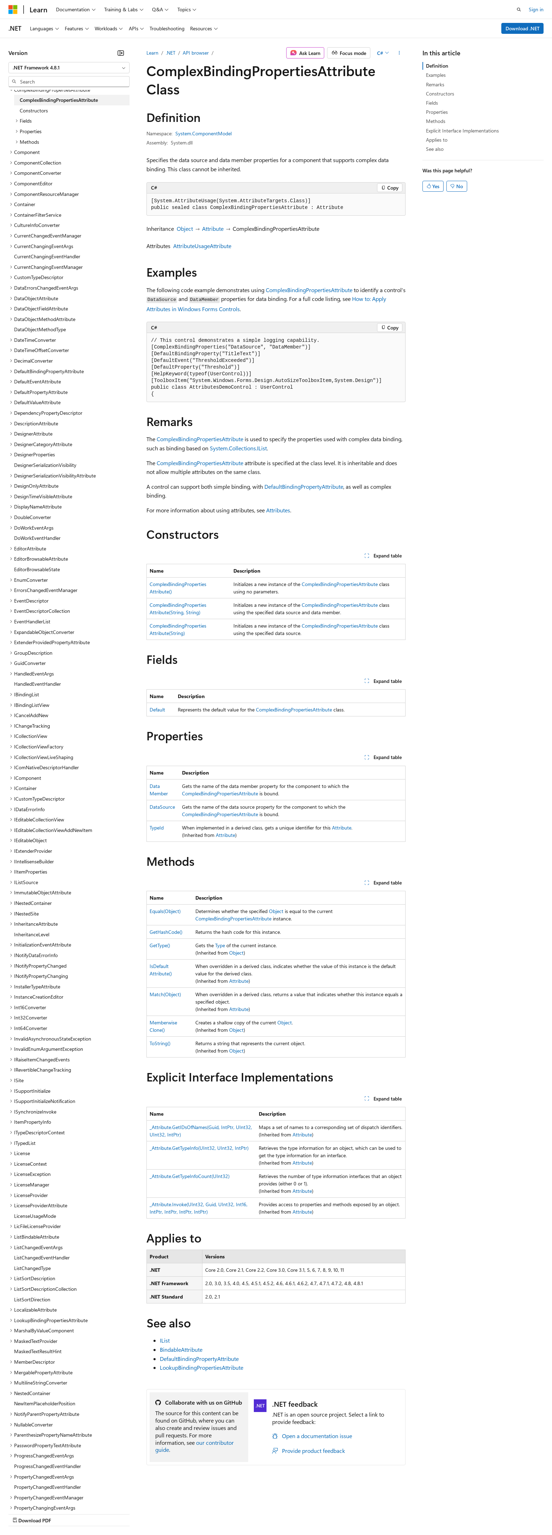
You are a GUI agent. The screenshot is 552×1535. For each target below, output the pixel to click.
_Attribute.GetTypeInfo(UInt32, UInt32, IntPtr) (199, 1148)
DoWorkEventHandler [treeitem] (37, 538)
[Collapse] (121, 53)
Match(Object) (165, 994)
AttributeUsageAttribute (202, 245)
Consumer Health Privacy (202, 1513)
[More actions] (399, 52)
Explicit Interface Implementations (462, 130)
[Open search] (519, 9)
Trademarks (292, 1513)
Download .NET (523, 28)
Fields (432, 102)
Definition (437, 65)
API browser (196, 52)
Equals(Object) (165, 911)
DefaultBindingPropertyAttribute (303, 486)
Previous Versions (64, 1513)
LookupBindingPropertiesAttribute (201, 1367)
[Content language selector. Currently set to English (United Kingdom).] (44, 1496)
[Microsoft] (13, 9)
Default (157, 709)
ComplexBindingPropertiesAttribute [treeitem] (59, 100)
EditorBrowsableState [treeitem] (37, 569)
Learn (152, 52)
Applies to (436, 139)
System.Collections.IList (238, 448)
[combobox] (69, 67)
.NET (170, 52)
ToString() (160, 1043)
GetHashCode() (166, 932)
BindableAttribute (181, 1349)
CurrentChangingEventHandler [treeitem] (47, 256)
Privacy (154, 1513)
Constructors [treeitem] (34, 110)
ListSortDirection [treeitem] (32, 1299)
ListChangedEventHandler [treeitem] (42, 1257)
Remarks (435, 84)
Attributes (278, 510)
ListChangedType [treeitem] (32, 1268)
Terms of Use (257, 1513)
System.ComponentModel (203, 133)
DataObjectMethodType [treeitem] (40, 329)
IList (165, 1340)
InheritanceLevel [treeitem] (31, 934)
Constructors (440, 93)
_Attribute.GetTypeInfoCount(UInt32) (190, 1176)
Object (185, 228)
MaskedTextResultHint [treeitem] (38, 1351)
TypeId (157, 827)
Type (220, 945)
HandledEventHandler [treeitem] (37, 683)
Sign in (536, 9)
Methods (435, 121)
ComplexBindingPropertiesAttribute (309, 290)
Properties (437, 112)
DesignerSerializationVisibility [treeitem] (45, 465)
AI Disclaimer (22, 1513)
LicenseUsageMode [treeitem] (35, 1216)
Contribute (126, 1513)
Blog (96, 1513)
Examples (436, 75)
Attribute (213, 228)
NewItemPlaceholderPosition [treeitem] (44, 1403)
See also (435, 149)
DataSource (162, 806)
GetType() (160, 945)
